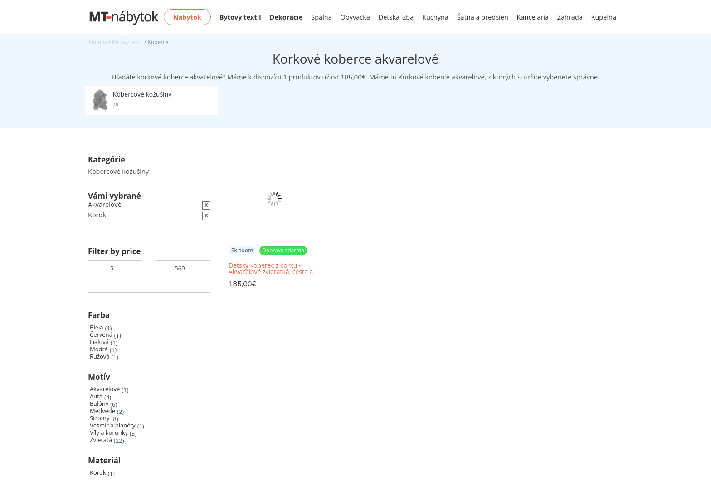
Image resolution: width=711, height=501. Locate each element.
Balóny (99, 404)
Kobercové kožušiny (118, 171)
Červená (101, 335)
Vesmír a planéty (113, 425)
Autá (96, 396)
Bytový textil (127, 42)
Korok (98, 473)
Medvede (102, 411)
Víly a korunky (109, 433)
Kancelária (533, 17)
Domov (98, 42)
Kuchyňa (435, 17)
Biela (96, 327)
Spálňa (321, 17)
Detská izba (396, 17)
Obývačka (355, 17)
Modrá (99, 349)
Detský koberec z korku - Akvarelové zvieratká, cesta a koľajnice (271, 268)
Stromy (99, 418)
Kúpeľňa (603, 17)
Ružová (100, 356)
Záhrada (570, 17)
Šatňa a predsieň (482, 17)
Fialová (99, 342)
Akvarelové (105, 389)
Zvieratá (101, 440)
